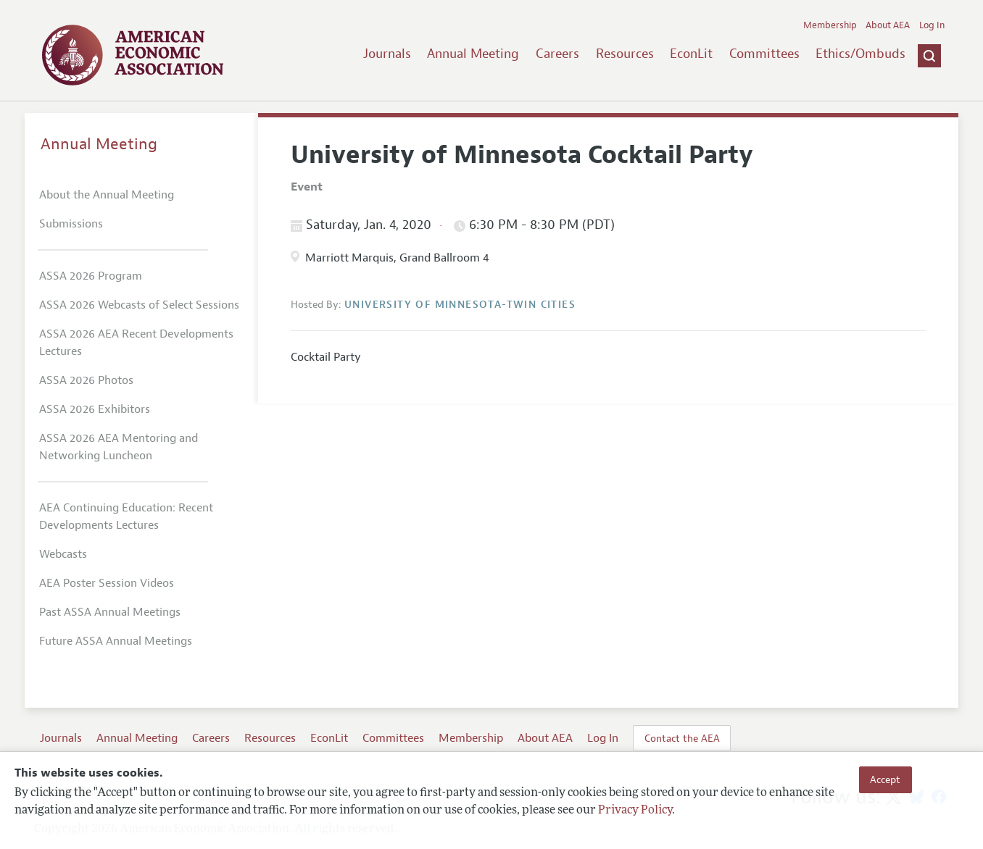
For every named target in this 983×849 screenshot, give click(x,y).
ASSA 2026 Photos (86, 380)
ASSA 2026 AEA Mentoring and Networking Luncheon (118, 447)
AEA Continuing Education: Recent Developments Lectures (126, 516)
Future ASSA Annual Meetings (115, 641)
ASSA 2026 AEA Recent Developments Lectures (136, 343)
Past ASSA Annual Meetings (110, 612)
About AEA (888, 25)
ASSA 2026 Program (90, 276)
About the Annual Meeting (106, 195)
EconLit (691, 54)
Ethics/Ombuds (860, 54)
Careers (557, 54)
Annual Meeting (473, 54)
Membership (830, 25)
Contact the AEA (682, 738)
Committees (764, 54)
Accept (885, 779)
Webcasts (63, 554)
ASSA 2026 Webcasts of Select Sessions (139, 305)
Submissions (71, 224)
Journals (387, 54)
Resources (625, 54)
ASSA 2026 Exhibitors (94, 409)
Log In (932, 25)
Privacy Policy (635, 810)
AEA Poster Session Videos (106, 583)
